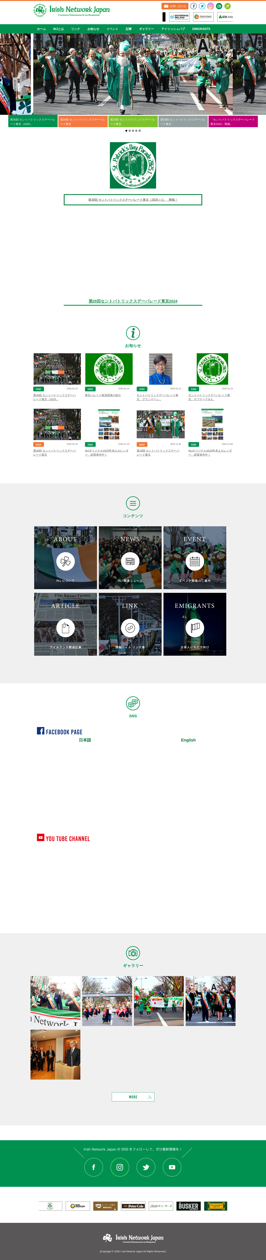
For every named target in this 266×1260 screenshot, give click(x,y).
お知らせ (93, 29)
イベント (112, 29)
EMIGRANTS (201, 29)
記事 (129, 29)
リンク (75, 29)
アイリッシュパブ (173, 29)
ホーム (41, 29)
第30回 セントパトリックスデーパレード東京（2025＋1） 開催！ (133, 199)
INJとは (58, 29)
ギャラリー (146, 29)
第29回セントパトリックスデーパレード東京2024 (133, 301)
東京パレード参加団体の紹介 (103, 395)
